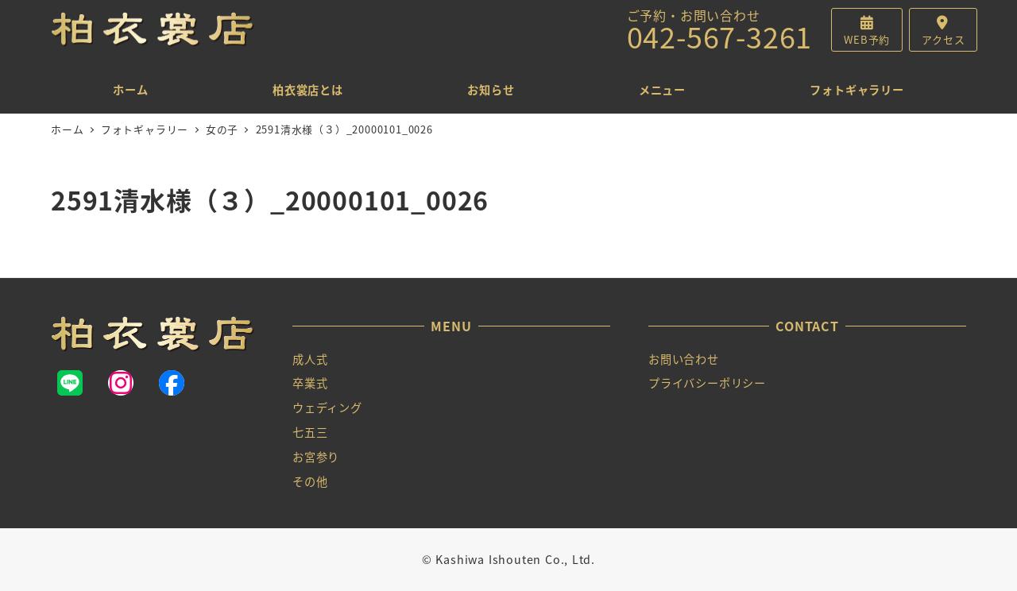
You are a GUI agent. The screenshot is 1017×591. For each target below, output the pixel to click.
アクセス (943, 39)
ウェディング (327, 407)
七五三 (309, 432)
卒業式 (309, 383)
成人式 (309, 359)
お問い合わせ (683, 359)
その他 (309, 481)
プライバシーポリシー (707, 383)
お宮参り (315, 457)
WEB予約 (867, 39)
